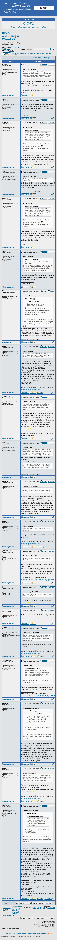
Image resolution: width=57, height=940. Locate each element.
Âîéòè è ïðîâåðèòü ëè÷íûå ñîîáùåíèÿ (29, 27)
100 (5, 49)
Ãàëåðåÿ (18, 933)
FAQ (25, 24)
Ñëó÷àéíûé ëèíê (41, 933)
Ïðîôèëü (14, 27)
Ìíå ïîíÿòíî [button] (43, 8)
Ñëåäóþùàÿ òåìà (49, 58)
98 (18, 47)
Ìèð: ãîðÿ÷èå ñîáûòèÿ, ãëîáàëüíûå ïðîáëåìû (16, 911)
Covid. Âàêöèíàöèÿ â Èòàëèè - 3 (10, 36)
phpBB (7, 936)
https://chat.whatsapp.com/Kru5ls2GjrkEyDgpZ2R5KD (38, 580)
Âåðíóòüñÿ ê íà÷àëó (8, 95)
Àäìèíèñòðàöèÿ (32, 933)
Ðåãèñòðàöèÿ (29, 22)
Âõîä (44, 27)
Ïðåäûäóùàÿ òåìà (38, 58)
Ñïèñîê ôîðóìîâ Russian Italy (20, 53)
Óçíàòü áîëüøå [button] (10, 12)
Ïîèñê (31, 24)
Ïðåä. (10, 47)
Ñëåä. (8, 49)
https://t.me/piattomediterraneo (30, 389)
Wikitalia (49, 933)
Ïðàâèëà (24, 933)
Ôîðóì (13, 933)
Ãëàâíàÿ (8, 933)
